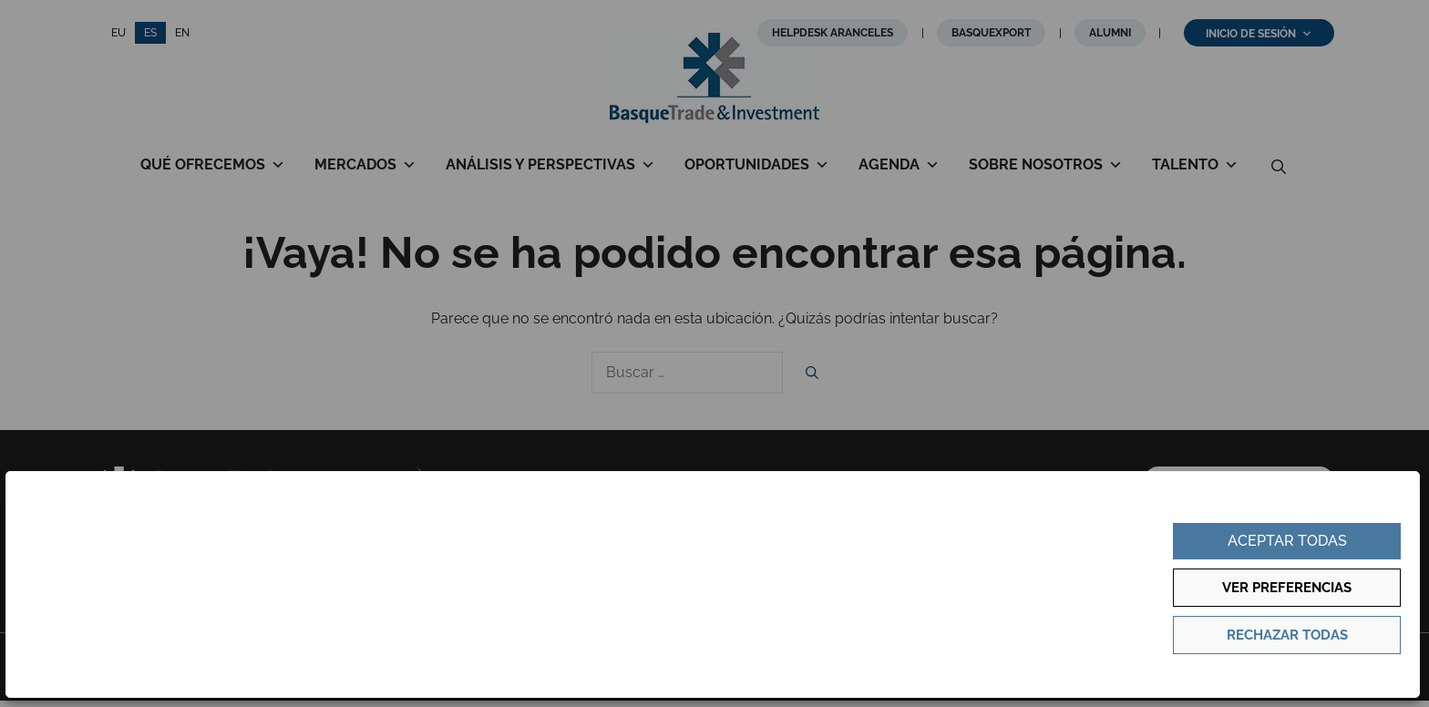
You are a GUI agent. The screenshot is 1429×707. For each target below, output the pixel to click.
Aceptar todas (1287, 540)
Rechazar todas (1287, 635)
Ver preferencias (1287, 587)
